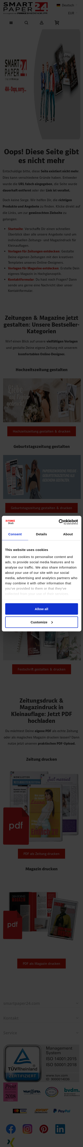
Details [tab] (41, 534)
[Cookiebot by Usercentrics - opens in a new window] (59, 522)
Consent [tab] (15, 534)
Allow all (41, 609)
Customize (42, 622)
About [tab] (68, 534)
